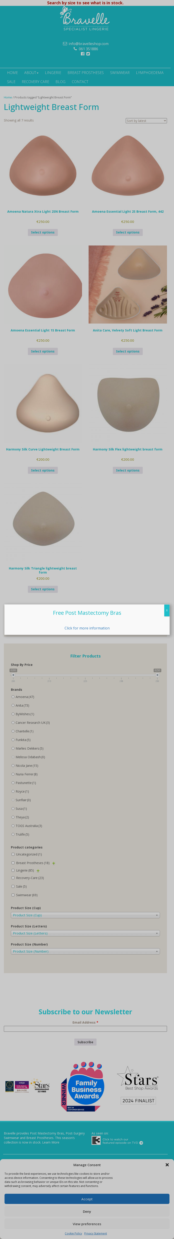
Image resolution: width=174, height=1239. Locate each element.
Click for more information (87, 628)
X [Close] (167, 610)
